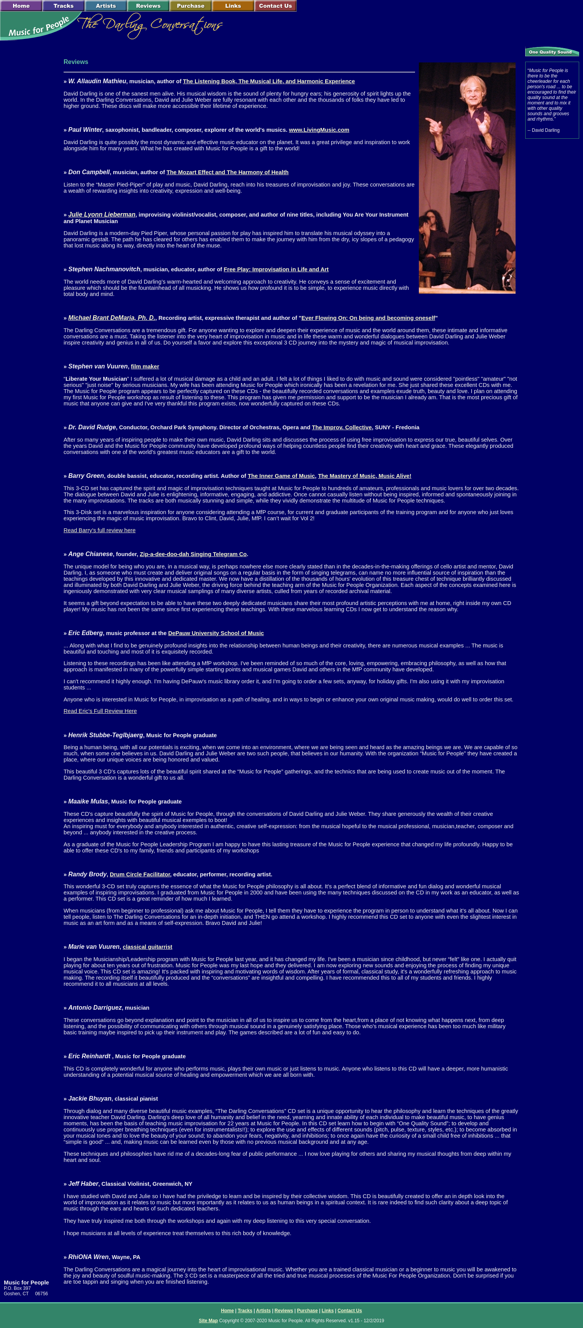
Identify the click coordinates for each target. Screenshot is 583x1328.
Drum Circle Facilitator (140, 874)
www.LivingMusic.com (319, 130)
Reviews (284, 1310)
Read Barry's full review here (100, 530)
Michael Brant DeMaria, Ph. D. (111, 317)
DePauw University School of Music (216, 633)
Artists (263, 1310)
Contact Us (350, 1310)
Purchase (307, 1310)
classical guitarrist (147, 947)
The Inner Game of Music (281, 476)
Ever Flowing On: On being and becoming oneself (368, 318)
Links (328, 1310)
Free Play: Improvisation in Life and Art (276, 269)
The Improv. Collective (342, 427)
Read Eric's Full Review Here (100, 711)
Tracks (245, 1310)
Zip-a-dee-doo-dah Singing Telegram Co (193, 554)
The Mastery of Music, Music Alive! (364, 476)
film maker (145, 366)
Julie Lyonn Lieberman (101, 214)
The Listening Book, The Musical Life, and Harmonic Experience (269, 81)
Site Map (208, 1320)
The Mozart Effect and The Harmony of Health (227, 172)
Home (227, 1310)
